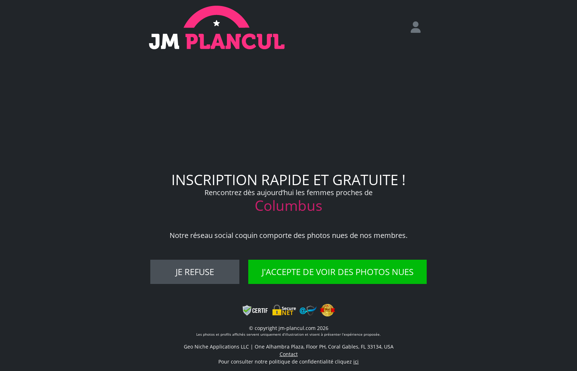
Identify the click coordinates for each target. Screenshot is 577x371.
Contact (289, 354)
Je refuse (195, 272)
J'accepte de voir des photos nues (338, 272)
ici (356, 361)
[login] (418, 27)
